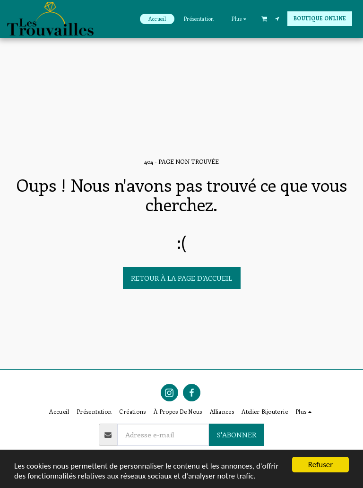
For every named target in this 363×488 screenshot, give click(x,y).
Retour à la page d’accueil (181, 278)
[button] (264, 18)
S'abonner (236, 434)
